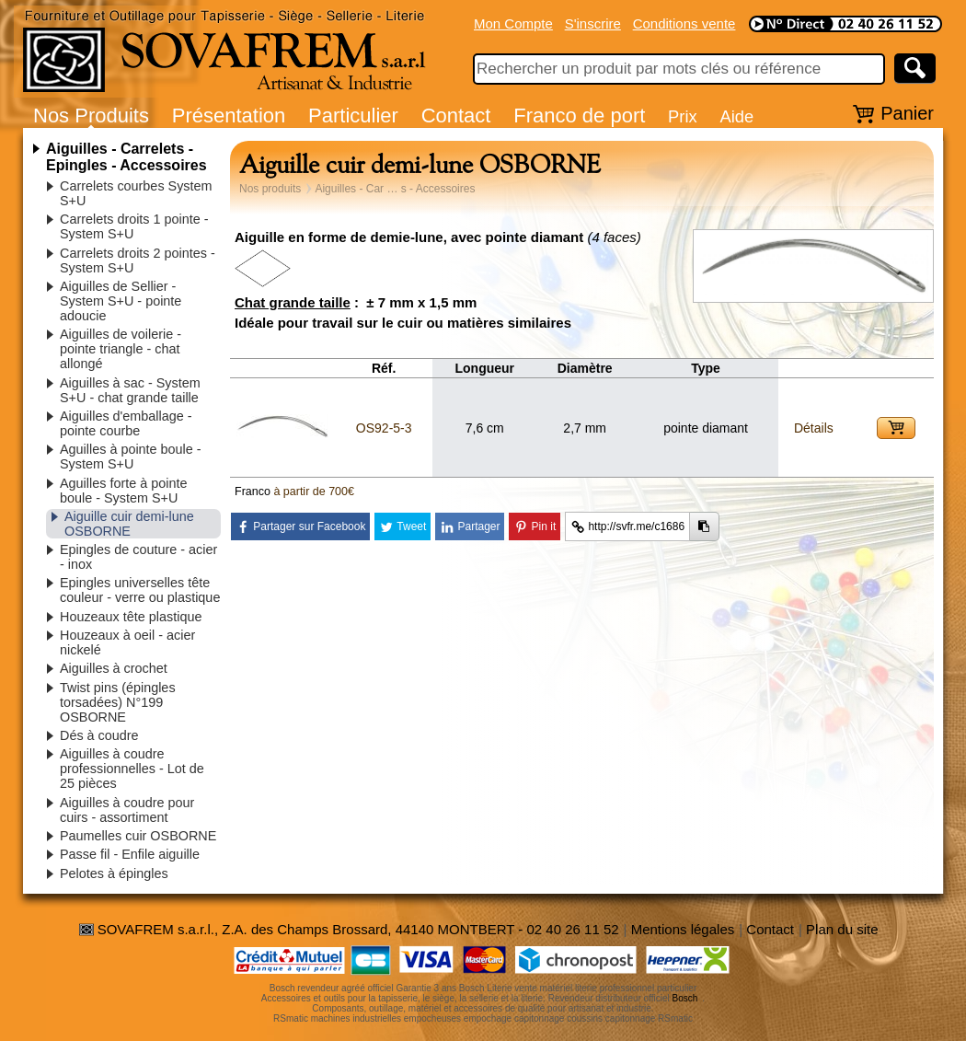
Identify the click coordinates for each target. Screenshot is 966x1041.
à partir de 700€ (313, 491)
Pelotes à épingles (114, 873)
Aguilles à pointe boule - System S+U (130, 456)
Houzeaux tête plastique (130, 616)
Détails (814, 428)
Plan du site (842, 929)
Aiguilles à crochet (113, 668)
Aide (736, 116)
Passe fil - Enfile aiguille (130, 854)
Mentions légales (683, 929)
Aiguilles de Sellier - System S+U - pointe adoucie (120, 301)
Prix (682, 116)
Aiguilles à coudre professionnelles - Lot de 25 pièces (132, 768)
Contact (456, 115)
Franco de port (579, 115)
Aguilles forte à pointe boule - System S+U (123, 490)
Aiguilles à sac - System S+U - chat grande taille (130, 390)
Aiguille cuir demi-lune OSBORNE (129, 523)
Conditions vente (684, 23)
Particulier (353, 115)
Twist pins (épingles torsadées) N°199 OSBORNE (118, 702)
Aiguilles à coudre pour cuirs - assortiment (127, 810)
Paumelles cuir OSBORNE (138, 835)
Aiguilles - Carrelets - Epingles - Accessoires (126, 157)
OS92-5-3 (384, 428)
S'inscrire (593, 23)
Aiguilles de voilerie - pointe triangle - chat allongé (120, 349)
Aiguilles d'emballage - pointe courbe (126, 423)
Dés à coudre (99, 735)
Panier (907, 113)
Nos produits (270, 188)
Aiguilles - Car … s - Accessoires (395, 188)
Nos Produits (91, 115)
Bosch (685, 998)
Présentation (229, 115)
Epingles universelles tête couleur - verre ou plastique (140, 590)
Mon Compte (513, 23)
